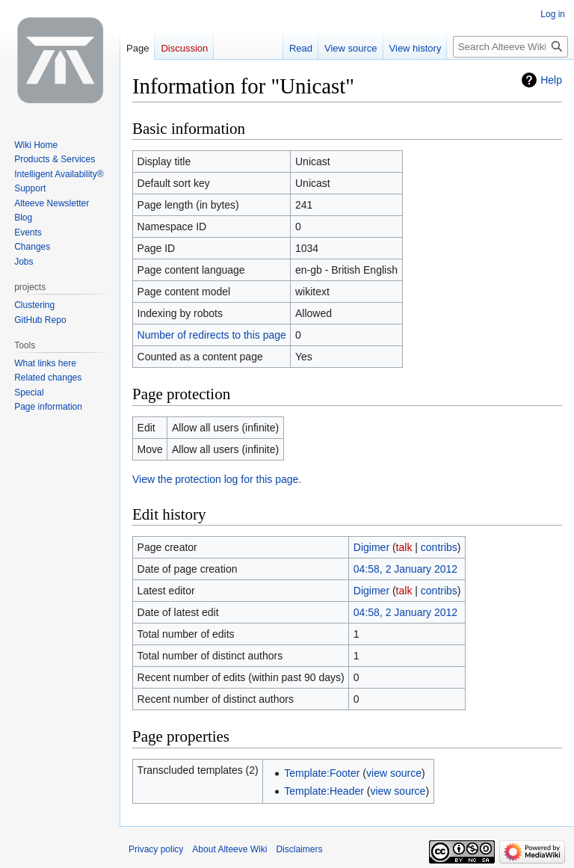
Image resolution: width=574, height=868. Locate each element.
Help (551, 80)
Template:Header (324, 791)
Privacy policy (156, 849)
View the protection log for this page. (216, 479)
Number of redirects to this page (212, 335)
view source (394, 773)
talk (404, 547)
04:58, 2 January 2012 (405, 569)
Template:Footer (321, 773)
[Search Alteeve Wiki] (510, 47)
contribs (439, 547)
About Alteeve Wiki (229, 849)
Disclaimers (299, 849)
